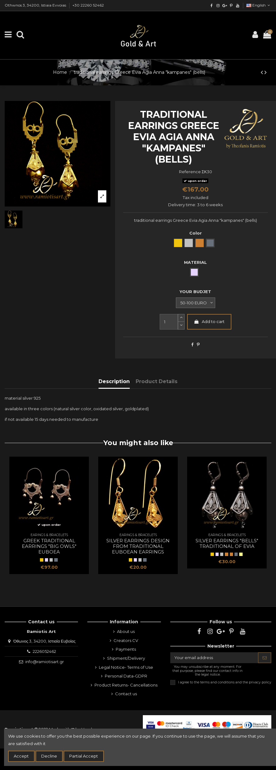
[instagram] (218, 5)
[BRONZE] (226, 554)
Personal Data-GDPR (126, 675)
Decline (49, 755)
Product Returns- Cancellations (125, 684)
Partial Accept (83, 755)
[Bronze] (231, 554)
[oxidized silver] (55, 559)
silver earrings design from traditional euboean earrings (138, 546)
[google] (224, 5)
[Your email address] (214, 657)
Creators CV (126, 640)
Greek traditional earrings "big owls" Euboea (49, 546)
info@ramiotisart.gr (44, 661)
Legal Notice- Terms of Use (126, 667)
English (258, 5)
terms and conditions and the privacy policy (235, 682)
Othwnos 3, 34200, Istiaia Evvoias (36, 5)
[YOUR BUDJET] (195, 302)
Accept (21, 755)
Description (114, 381)
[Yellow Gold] (41, 559)
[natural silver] (51, 559)
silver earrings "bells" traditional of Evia (227, 543)
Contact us (126, 693)
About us (126, 631)
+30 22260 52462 (88, 5)
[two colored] (240, 554)
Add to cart (209, 321)
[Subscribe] (264, 657)
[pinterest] (231, 5)
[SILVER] (46, 559)
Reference (190, 171)
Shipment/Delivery (126, 658)
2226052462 (44, 651)
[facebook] (211, 5)
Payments (126, 649)
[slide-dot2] (181, 318)
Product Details (156, 381)
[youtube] (237, 5)
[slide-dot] (181, 326)
